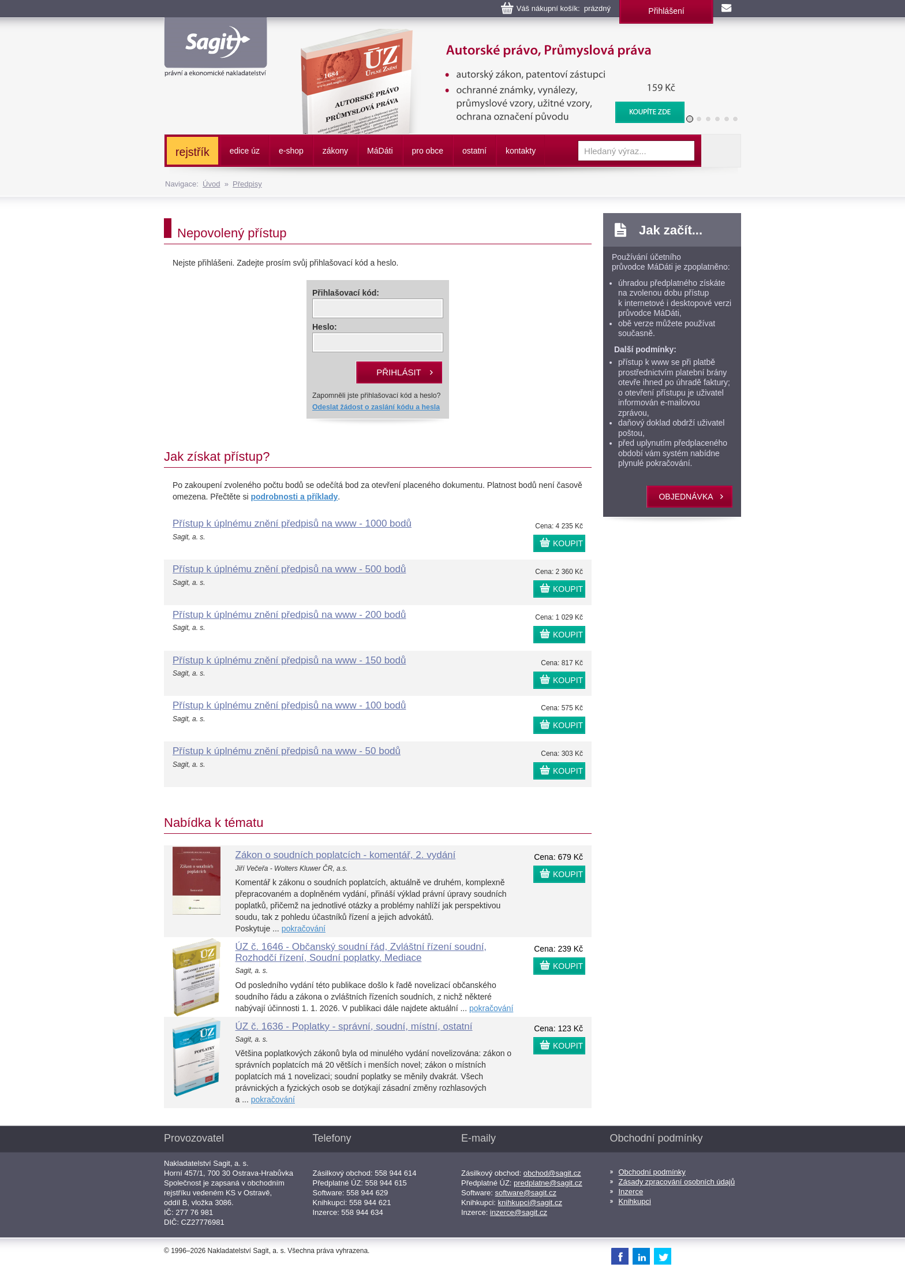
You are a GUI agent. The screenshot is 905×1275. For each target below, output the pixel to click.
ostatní (474, 150)
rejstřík (192, 152)
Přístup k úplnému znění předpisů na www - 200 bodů (289, 614)
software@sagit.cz (525, 1192)
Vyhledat (720, 150)
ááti (379, 150)
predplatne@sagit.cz (548, 1183)
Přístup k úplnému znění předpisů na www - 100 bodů (289, 705)
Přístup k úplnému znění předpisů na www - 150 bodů (289, 660)
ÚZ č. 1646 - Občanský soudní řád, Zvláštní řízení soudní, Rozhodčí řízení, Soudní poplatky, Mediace (361, 952)
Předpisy (247, 184)
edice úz (245, 150)
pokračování (304, 928)
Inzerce (631, 1191)
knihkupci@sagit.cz (530, 1202)
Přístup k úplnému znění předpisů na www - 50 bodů (287, 750)
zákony (335, 150)
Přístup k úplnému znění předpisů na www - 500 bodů (289, 569)
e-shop (291, 150)
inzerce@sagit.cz (518, 1212)
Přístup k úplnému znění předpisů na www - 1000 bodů (292, 523)
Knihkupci (635, 1201)
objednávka (686, 496)
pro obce (427, 150)
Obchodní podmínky (652, 1172)
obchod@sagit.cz (552, 1173)
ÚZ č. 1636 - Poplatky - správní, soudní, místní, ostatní (354, 1026)
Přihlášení (666, 11)
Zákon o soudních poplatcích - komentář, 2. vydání (345, 854)
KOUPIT (568, 543)
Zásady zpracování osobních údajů (677, 1181)
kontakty (521, 150)
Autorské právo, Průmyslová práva (485, 34)
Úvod (211, 184)
